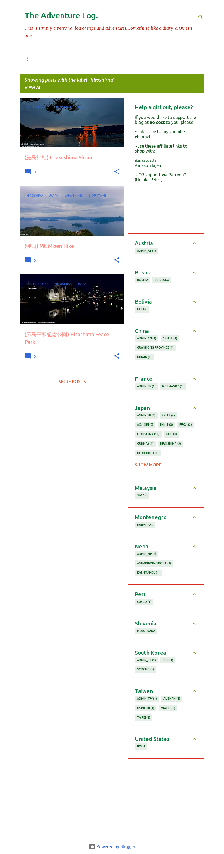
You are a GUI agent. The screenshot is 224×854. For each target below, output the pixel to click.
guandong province (155, 348)
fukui (185, 425)
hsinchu (146, 708)
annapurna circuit (154, 563)
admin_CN (146, 338)
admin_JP (146, 415)
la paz (142, 309)
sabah (142, 495)
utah (141, 746)
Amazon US (146, 160)
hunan (144, 357)
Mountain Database (71, 58)
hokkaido (148, 453)
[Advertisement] (166, 805)
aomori (145, 425)
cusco (144, 602)
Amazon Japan (148, 165)
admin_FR (146, 386)
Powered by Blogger (112, 846)
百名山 (31, 58)
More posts (72, 381)
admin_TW (147, 699)
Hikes (159, 58)
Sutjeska (162, 280)
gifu (171, 434)
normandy (173, 386)
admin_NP (146, 554)
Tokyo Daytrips (124, 58)
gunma (145, 444)
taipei (144, 718)
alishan (171, 699)
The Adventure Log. (61, 15)
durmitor (145, 524)
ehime (166, 425)
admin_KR (146, 660)
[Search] (201, 17)
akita (168, 415)
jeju (167, 660)
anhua (170, 338)
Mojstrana (146, 631)
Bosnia (142, 280)
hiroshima (170, 444)
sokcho (145, 669)
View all (34, 87)
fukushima (148, 434)
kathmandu (148, 573)
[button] (116, 172)
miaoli (168, 708)
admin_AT (146, 251)
